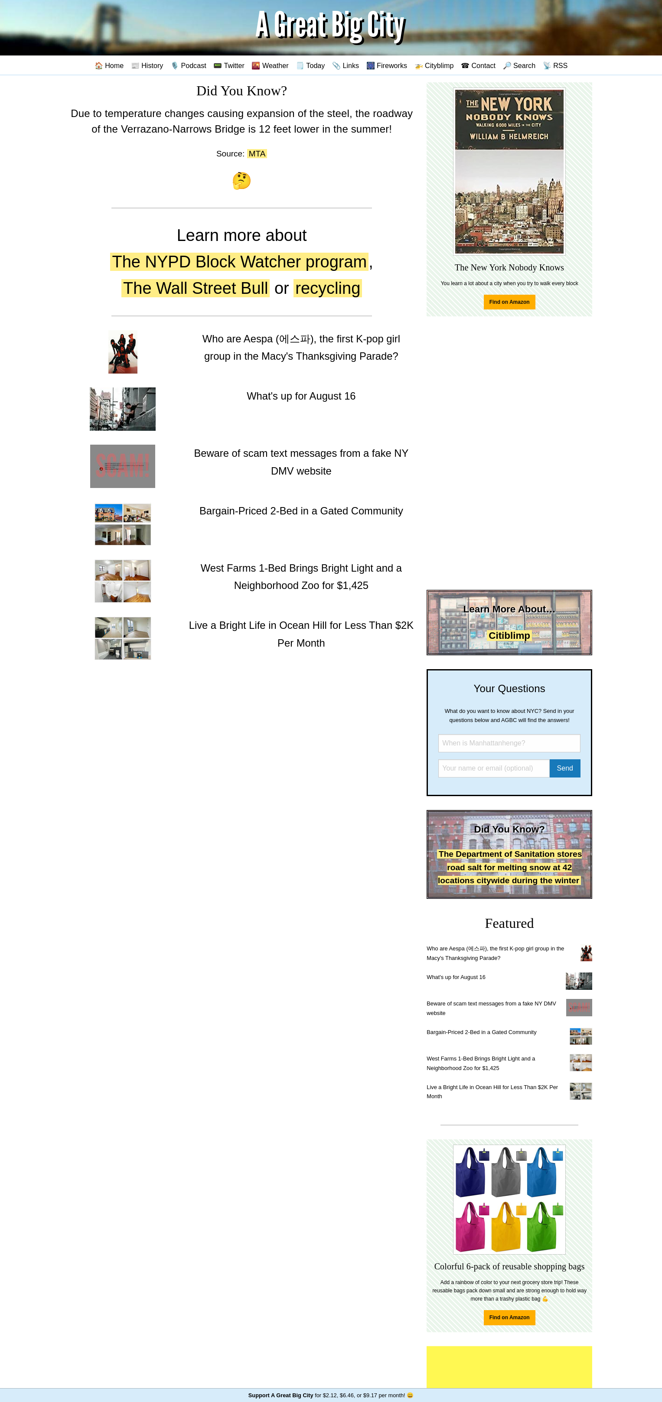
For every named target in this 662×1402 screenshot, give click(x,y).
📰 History (147, 65)
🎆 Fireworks (386, 65)
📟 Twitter (229, 65)
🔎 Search (519, 65)
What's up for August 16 (456, 977)
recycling (327, 288)
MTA (257, 153)
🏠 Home (109, 65)
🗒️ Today (310, 65)
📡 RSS (555, 65)
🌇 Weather (269, 65)
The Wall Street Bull (195, 288)
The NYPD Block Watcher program (239, 262)
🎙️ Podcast (188, 65)
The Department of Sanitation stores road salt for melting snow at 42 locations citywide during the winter (510, 867)
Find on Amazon (509, 302)
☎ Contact (478, 65)
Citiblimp (509, 635)
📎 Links (345, 65)
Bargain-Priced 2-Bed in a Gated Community (481, 1032)
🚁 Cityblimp (434, 65)
